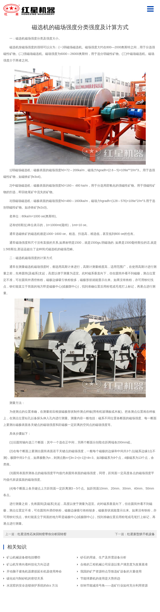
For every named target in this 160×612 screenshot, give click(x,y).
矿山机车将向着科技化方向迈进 (28, 564)
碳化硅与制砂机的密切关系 (25, 578)
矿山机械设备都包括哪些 (23, 557)
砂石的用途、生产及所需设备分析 (103, 557)
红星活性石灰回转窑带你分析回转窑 (42, 534)
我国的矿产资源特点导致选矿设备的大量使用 (111, 571)
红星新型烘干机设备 (141, 534)
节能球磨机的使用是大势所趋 (100, 578)
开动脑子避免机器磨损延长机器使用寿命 (34, 571)
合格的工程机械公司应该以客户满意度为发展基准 (114, 564)
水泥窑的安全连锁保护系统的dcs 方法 (32, 585)
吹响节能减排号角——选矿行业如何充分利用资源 (114, 585)
